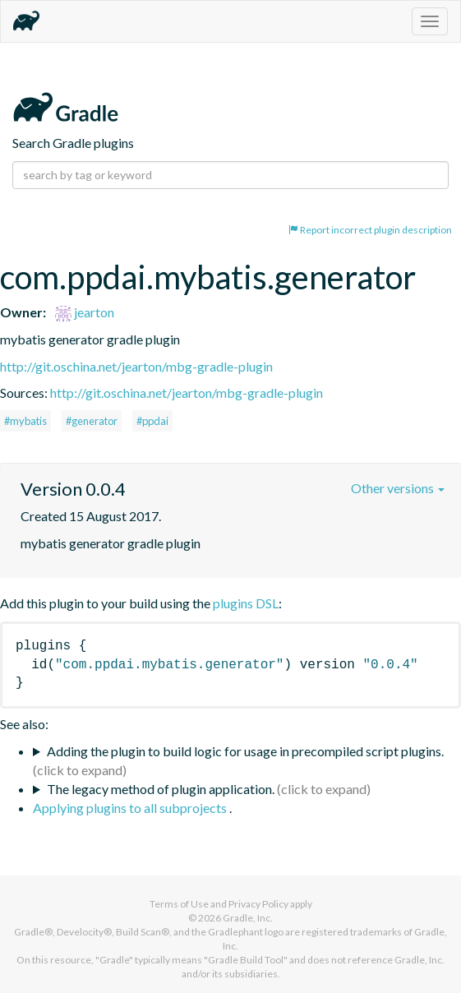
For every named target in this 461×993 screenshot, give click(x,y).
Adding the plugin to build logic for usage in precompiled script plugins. (245, 751)
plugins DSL (246, 603)
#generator (92, 420)
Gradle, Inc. (248, 918)
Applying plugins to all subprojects (131, 807)
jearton (84, 312)
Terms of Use (179, 904)
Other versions (398, 488)
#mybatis (25, 420)
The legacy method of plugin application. (160, 789)
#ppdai (152, 420)
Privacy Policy (258, 904)
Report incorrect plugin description (370, 230)
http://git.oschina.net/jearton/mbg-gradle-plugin (136, 366)
